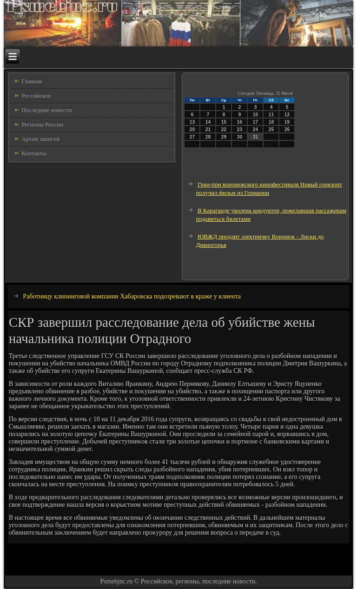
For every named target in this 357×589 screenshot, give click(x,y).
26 (287, 129)
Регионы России (42, 124)
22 (223, 129)
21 (208, 129)
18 (271, 122)
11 (271, 114)
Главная (31, 81)
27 (192, 136)
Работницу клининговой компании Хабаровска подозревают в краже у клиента (132, 296)
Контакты (33, 153)
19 (287, 122)
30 (239, 136)
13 (192, 122)
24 (255, 129)
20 (192, 129)
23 (239, 129)
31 (255, 136)
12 (287, 114)
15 (223, 122)
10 (255, 114)
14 (208, 122)
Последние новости (46, 109)
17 (255, 122)
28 (208, 136)
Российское (36, 95)
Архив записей (40, 138)
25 (271, 129)
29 (223, 136)
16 (239, 122)
